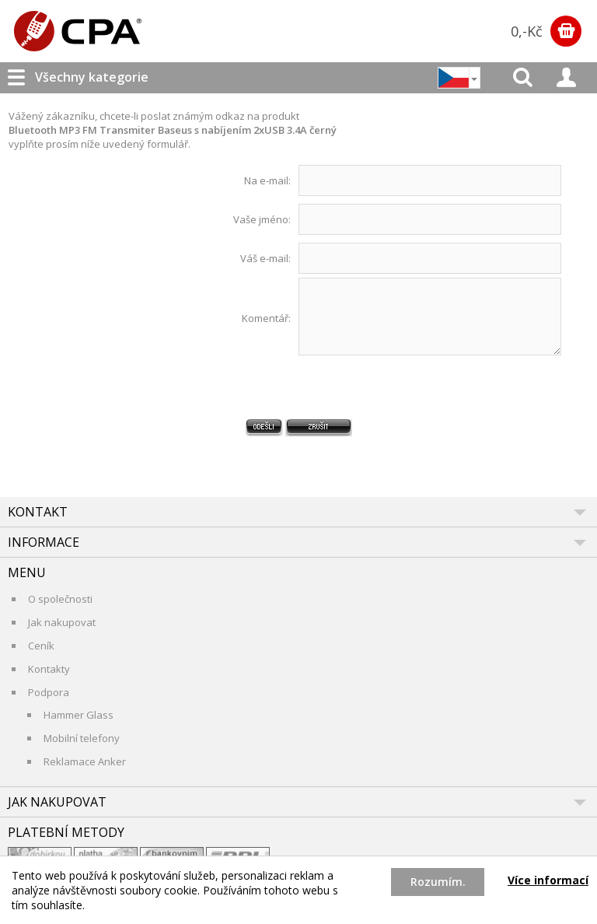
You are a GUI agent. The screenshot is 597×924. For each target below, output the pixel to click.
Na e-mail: (267, 180)
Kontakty (49, 669)
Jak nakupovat (62, 622)
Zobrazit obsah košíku (565, 31)
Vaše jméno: (262, 219)
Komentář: (266, 318)
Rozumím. (438, 881)
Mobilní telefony (82, 738)
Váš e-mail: (265, 258)
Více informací (548, 880)
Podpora (48, 692)
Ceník (41, 645)
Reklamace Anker (85, 761)
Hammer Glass (78, 715)
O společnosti (60, 599)
